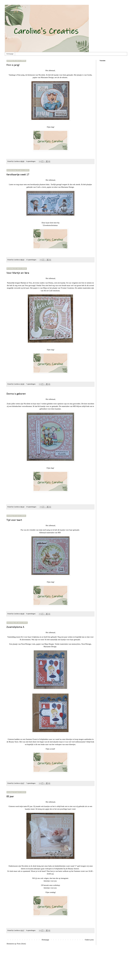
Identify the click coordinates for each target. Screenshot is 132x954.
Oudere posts (89, 940)
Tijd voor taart (14, 520)
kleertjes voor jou (50, 881)
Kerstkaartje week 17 (17, 174)
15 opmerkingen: (31, 260)
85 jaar (10, 796)
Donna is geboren (16, 393)
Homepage (9, 54)
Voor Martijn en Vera (17, 273)
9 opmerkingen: (31, 161)
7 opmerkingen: (31, 384)
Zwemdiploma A (15, 627)
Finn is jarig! (13, 65)
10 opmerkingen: (31, 507)
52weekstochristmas (50, 225)
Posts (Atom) (21, 944)
